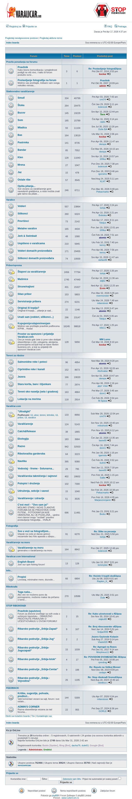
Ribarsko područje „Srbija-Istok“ (37, 659)
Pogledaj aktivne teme (51, 38)
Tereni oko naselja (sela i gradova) (38, 391)
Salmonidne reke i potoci (32, 361)
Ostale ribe (24, 179)
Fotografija (12, 526)
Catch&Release (27, 431)
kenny (103, 245)
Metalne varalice (27, 228)
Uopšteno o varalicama (31, 243)
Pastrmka (23, 142)
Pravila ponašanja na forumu (21, 62)
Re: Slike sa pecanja (105, 531)
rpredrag (102, 662)
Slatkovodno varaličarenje (20, 91)
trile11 (103, 328)
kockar (102, 74)
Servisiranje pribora (29, 301)
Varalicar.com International (20, 556)
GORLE (103, 711)
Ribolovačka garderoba (31, 453)
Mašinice (23, 279)
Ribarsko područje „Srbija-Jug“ (36, 639)
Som (20, 120)
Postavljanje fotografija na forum (37, 80)
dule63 (85, 745)
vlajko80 (102, 619)
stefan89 (102, 260)
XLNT (103, 181)
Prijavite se (30, 26)
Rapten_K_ (102, 581)
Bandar (22, 149)
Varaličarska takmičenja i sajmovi (37, 476)
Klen (20, 157)
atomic (102, 237)
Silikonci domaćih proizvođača (36, 258)
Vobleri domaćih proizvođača (35, 250)
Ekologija (23, 438)
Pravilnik (23, 67)
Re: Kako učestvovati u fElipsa (104, 613)
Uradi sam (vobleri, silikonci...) (35, 317)
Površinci (23, 221)
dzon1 (103, 393)
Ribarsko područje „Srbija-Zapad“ (38, 628)
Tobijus (102, 222)
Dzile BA (102, 129)
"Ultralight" (24, 411)
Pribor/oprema (14, 265)
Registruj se (13, 26)
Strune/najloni (26, 286)
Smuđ (21, 97)
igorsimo (102, 174)
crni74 (103, 99)
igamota (103, 455)
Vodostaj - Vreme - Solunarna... (36, 468)
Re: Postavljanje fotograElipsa (104, 68)
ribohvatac (102, 371)
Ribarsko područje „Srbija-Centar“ (38, 669)
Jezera (21, 376)
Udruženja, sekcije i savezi (33, 490)
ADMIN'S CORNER (29, 706)
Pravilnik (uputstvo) (29, 611)
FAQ (108, 26)
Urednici (48, 750)
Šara (102, 114)
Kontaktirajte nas (44, 716)
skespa (102, 144)
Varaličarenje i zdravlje (31, 498)
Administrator (35, 750)
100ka (103, 159)
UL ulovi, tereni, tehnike (42, 415)
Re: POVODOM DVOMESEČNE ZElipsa (105, 657)
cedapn (103, 672)
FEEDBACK (12, 688)
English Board (26, 561)
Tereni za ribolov (15, 355)
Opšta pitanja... (26, 186)
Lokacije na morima (29, 399)
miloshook (103, 425)
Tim (33, 716)
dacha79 (75, 745)
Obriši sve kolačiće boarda (17, 716)
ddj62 (102, 281)
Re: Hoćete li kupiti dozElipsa (105, 576)
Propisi (22, 576)
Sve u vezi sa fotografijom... (34, 531)
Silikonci (23, 213)
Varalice (10, 200)
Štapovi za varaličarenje (32, 271)
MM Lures (104, 339)
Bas (20, 135)
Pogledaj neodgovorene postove (21, 38)
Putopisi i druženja (29, 483)
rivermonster (102, 295)
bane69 (103, 440)
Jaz (20, 172)
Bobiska (103, 215)
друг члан (103, 386)
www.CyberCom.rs (70, 798)
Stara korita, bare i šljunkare (34, 384)
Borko (103, 514)
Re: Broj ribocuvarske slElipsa (104, 626)
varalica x (102, 682)
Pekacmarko (102, 191)
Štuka (21, 105)
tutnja (102, 208)
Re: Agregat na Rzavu (105, 647)
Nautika (22, 461)
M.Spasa (102, 401)
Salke (103, 477)
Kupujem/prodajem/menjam (34, 323)
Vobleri (22, 206)
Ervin (103, 288)
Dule (102, 597)
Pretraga (120, 26)
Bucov (21, 112)
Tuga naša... (25, 592)
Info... (9, 570)
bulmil (103, 463)
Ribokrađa (11, 586)
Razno (21, 446)
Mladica (22, 127)
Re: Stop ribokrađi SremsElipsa (105, 677)
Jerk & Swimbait (27, 235)
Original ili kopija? (28, 307)
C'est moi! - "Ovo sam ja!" (33, 504)
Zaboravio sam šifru (72, 779)
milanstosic (102, 303)
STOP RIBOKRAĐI (16, 605)
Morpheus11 (102, 652)
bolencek (102, 107)
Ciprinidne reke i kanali (31, 369)
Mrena (21, 164)
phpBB (55, 795)
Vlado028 (103, 642)
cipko (102, 122)
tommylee (103, 565)
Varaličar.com (13, 406)
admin (102, 86)
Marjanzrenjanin (102, 500)
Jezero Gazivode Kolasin (104, 636)
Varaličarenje (25, 423)
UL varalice (30, 417)
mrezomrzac (24, 765)
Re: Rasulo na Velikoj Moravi (104, 667)
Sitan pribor (24, 294)
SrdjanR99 (102, 632)
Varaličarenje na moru (18, 542)
